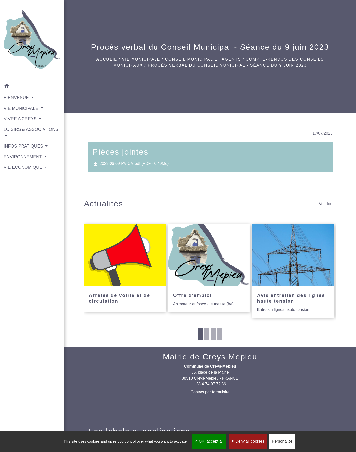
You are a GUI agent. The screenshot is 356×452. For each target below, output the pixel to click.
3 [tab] (213, 334)
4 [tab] (219, 334)
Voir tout (326, 204)
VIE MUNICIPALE (141, 59)
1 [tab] (200, 334)
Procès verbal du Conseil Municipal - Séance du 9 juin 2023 (227, 65)
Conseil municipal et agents (203, 59)
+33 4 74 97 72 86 (210, 384)
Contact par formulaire (209, 392)
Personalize (282, 441)
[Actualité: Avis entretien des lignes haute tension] (293, 271)
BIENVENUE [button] (17, 97)
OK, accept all (208, 441)
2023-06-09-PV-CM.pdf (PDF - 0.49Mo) (131, 164)
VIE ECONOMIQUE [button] (23, 167)
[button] (32, 87)
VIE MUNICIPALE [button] (21, 108)
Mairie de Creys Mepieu (210, 356)
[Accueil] (32, 40)
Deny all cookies (247, 441)
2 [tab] (206, 334)
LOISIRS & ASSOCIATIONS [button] (31, 129)
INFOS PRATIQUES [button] (24, 146)
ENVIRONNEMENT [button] (23, 156)
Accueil (106, 59)
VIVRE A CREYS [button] (21, 118)
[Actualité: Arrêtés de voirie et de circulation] (125, 268)
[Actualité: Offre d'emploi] (209, 268)
